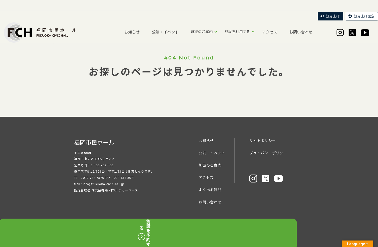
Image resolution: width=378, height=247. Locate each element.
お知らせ (132, 32)
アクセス (269, 32)
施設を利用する (237, 31)
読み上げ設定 (364, 16)
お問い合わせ (300, 32)
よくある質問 (210, 189)
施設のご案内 (202, 31)
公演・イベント (165, 32)
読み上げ (333, 16)
